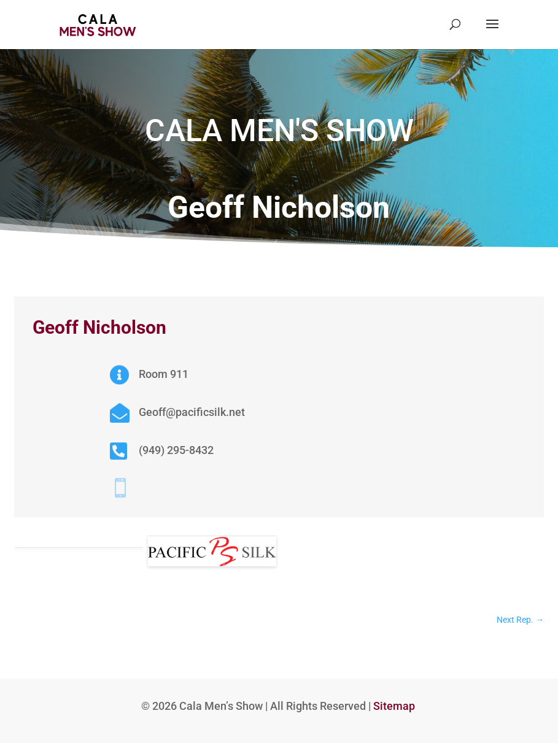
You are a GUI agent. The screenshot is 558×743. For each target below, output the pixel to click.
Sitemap (394, 705)
